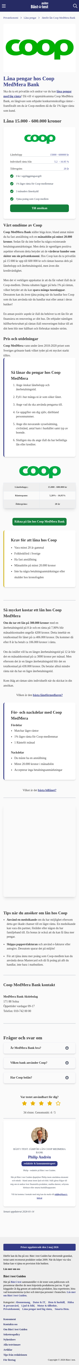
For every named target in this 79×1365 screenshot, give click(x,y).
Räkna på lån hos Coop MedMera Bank (39, 521)
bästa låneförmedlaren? (48, 695)
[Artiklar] (15, 1349)
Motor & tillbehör (47, 1305)
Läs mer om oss (11, 1269)
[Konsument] (15, 1319)
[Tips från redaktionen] (15, 1355)
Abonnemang (23, 1302)
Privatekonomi (11, 1309)
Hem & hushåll (56, 1302)
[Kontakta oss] (15, 1324)
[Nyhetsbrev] (15, 1339)
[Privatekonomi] (10, 18)
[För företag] (15, 1360)
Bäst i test (16, 1281)
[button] (4, 6)
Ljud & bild (27, 1305)
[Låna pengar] (27, 18)
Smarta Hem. (62, 1309)
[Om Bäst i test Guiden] (15, 1329)
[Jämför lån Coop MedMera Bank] (55, 18)
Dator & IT (39, 1302)
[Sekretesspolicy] (15, 1334)
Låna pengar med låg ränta (37, 1309)
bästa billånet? (47, 790)
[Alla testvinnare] (15, 1344)
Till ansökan (39, 208)
